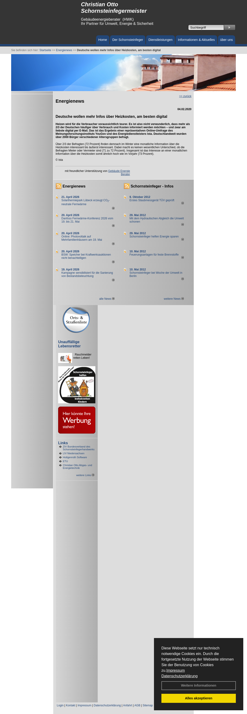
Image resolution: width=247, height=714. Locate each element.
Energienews (74, 186)
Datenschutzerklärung (179, 676)
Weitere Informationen (198, 685)
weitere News (174, 298)
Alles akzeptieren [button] (198, 698)
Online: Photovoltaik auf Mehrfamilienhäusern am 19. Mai (81, 238)
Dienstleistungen (160, 40)
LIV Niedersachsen (73, 453)
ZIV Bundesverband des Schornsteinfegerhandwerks (78, 448)
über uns (226, 40)
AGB (137, 705)
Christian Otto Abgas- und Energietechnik (77, 466)
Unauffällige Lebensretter (69, 344)
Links (63, 443)
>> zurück (185, 96)
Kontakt (70, 705)
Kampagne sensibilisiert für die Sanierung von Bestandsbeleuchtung (87, 274)
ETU (65, 461)
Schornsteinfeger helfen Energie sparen (154, 236)
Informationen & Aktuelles (196, 40)
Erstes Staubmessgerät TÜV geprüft (152, 200)
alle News (106, 298)
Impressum (175, 670)
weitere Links (85, 475)
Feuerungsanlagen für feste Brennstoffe (154, 254)
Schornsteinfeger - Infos (152, 186)
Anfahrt (127, 705)
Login (60, 705)
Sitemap (148, 705)
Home (102, 40)
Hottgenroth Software (75, 457)
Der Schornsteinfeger (127, 40)
